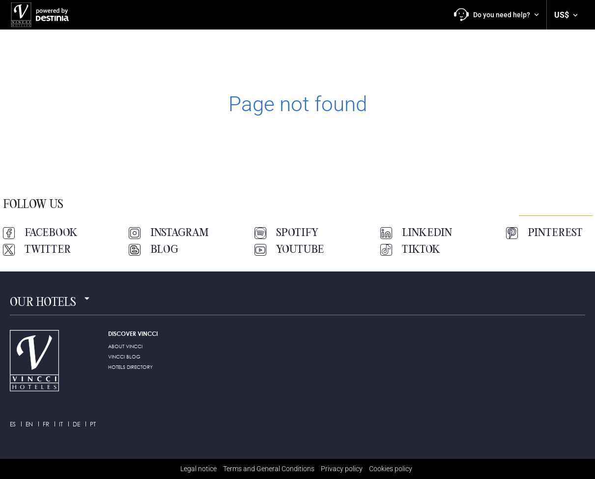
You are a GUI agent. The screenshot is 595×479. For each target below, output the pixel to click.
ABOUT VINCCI (125, 346)
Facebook (40, 233)
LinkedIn (416, 233)
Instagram (169, 233)
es (13, 424)
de (76, 424)
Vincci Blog (124, 356)
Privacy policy (342, 469)
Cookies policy (390, 469)
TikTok (410, 250)
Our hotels (43, 303)
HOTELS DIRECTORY (130, 367)
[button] (496, 15)
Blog (153, 250)
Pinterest (544, 233)
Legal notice (198, 469)
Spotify (286, 233)
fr (46, 424)
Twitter (37, 250)
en (29, 424)
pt (93, 424)
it (61, 424)
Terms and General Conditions (268, 469)
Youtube (289, 250)
